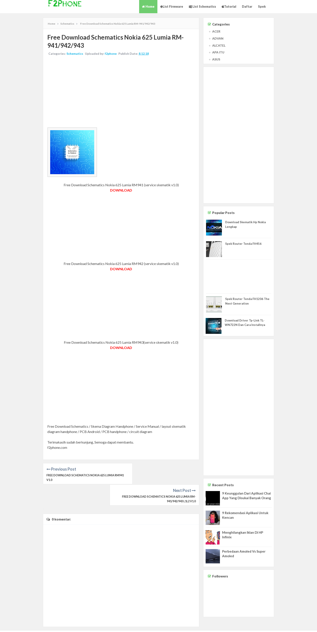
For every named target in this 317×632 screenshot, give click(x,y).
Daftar (247, 6)
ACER (216, 31)
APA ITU (218, 52)
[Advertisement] (121, 92)
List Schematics (202, 6)
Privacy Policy (306, 624)
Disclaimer (290, 624)
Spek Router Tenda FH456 (243, 243)
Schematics (75, 54)
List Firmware (171, 6)
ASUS (216, 59)
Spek (262, 6)
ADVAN (217, 38)
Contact (277, 624)
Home (148, 6)
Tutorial (229, 6)
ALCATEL (218, 45)
